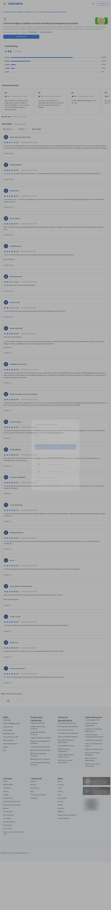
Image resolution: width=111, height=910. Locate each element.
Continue (55, 447)
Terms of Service (45, 486)
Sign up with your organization (45, 477)
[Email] (55, 439)
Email (37, 435)
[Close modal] (76, 423)
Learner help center (55, 481)
